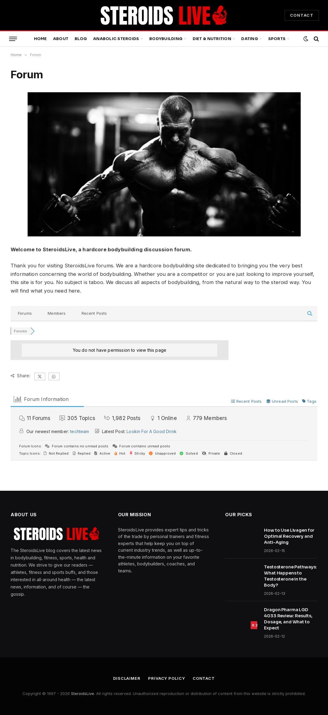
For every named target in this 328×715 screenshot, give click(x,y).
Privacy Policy (166, 678)
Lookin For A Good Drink (152, 431)
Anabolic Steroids (116, 38)
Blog (81, 38)
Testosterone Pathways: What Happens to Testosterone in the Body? (290, 576)
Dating (249, 38)
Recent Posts (94, 313)
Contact (204, 678)
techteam (79, 431)
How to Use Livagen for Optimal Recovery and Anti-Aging (289, 536)
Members (57, 313)
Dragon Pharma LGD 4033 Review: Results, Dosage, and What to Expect (288, 619)
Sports (277, 38)
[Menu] (13, 39)
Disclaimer (126, 678)
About (60, 38)
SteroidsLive (82, 693)
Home (40, 38)
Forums (25, 313)
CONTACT (301, 15)
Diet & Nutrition (212, 38)
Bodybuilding (165, 38)
